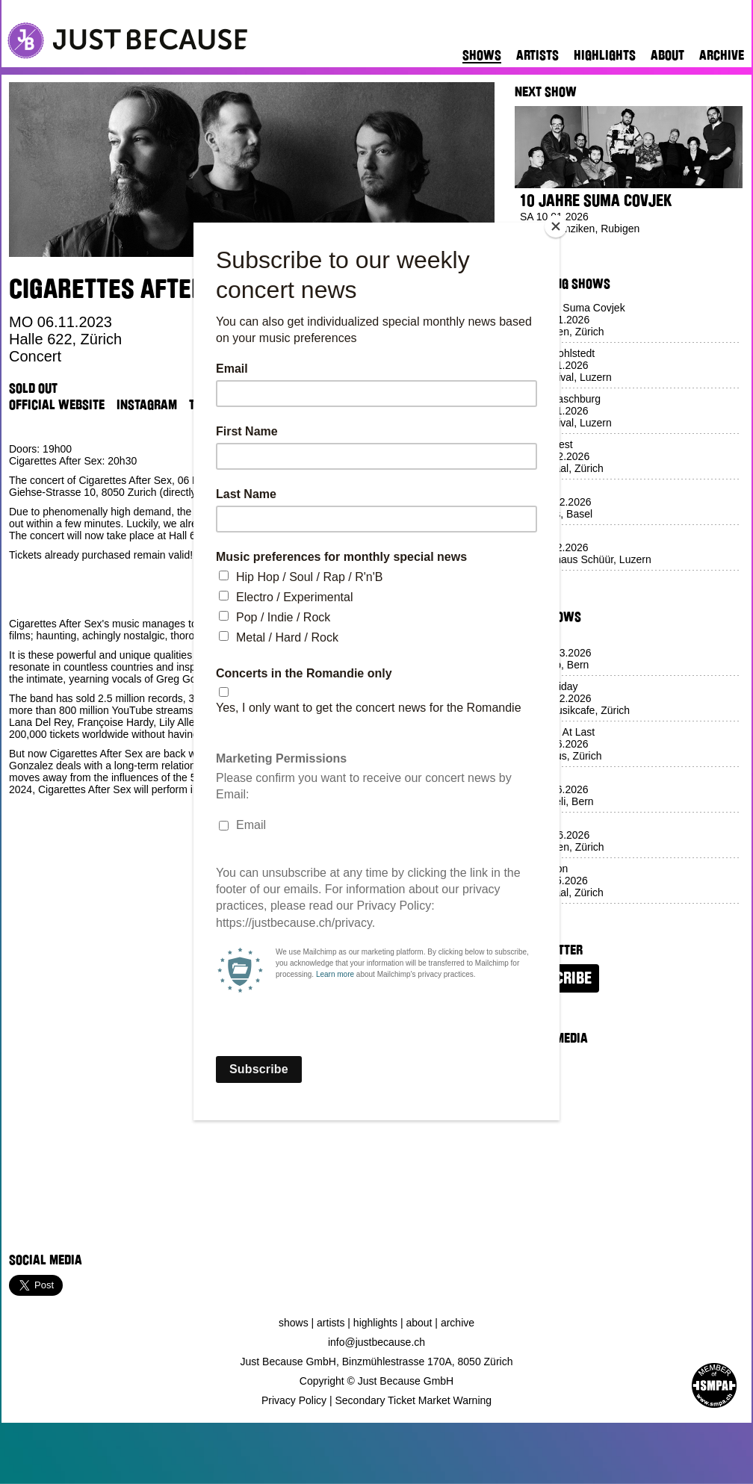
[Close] (556, 226)
